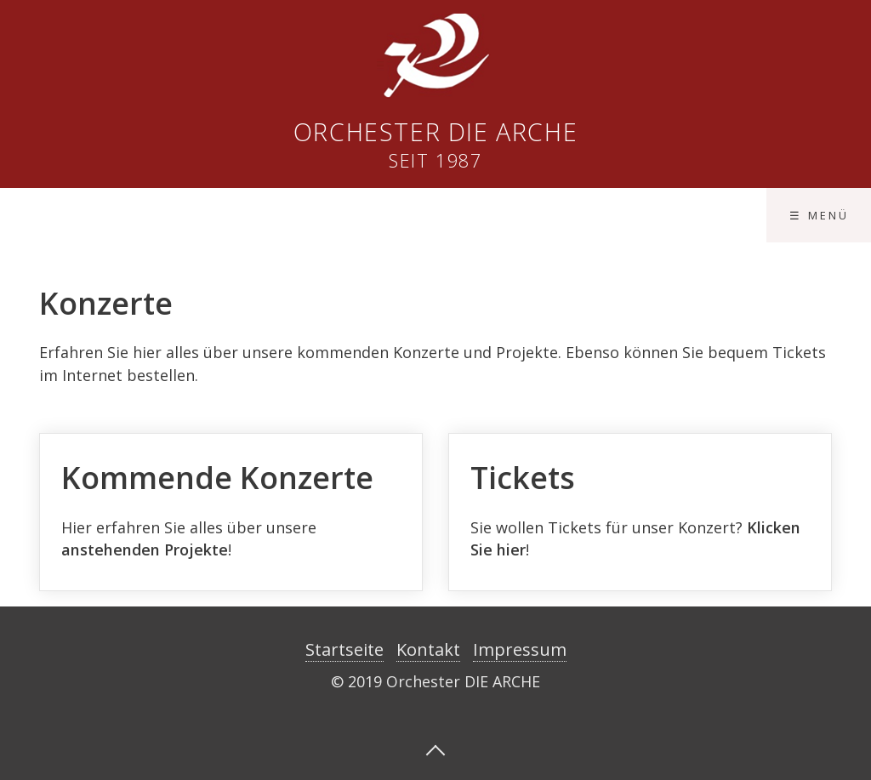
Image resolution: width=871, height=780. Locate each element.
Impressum (519, 649)
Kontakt (428, 649)
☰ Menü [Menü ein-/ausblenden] (819, 215)
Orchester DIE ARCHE (435, 131)
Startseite (344, 649)
